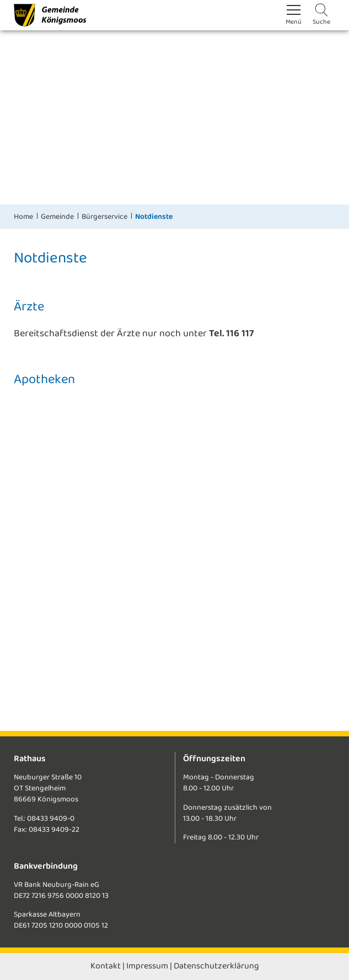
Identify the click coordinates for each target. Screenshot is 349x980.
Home (23, 217)
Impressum (147, 966)
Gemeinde (57, 217)
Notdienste (154, 217)
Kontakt (105, 966)
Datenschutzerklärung (216, 966)
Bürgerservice (104, 217)
